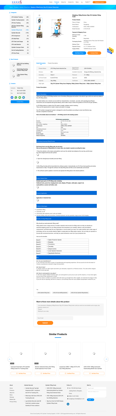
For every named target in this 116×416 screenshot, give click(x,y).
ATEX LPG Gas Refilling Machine (60, 292)
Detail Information (41, 63)
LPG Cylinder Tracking (20, 17)
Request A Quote (99, 2)
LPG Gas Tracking (20, 23)
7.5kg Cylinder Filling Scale (22, 75)
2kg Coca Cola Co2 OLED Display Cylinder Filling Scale (55, 402)
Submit (45, 323)
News (11, 395)
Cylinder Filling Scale (20, 30)
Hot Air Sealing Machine (20, 50)
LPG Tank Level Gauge (20, 41)
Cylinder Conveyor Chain (20, 47)
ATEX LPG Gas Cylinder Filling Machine (79, 292)
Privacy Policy (13, 401)
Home (11, 388)
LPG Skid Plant (20, 38)
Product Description (53, 63)
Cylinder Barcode (20, 33)
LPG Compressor (20, 36)
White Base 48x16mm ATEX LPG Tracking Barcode (33, 397)
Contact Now (20, 101)
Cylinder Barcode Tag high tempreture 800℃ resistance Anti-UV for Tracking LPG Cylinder (32, 391)
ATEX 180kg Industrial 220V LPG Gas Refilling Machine (55, 397)
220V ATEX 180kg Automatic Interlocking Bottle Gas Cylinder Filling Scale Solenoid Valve (93, 368)
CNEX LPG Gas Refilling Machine (23, 64)
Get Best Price (79, 53)
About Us (12, 392)
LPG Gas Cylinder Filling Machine (20, 26)
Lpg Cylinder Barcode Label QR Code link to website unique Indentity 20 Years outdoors (33, 403)
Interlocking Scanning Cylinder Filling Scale (22, 69)
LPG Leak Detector (20, 44)
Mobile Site (12, 399)
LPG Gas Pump (20, 53)
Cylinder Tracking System (20, 20)
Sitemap (12, 397)
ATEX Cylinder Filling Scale (43, 292)
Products (12, 390)
